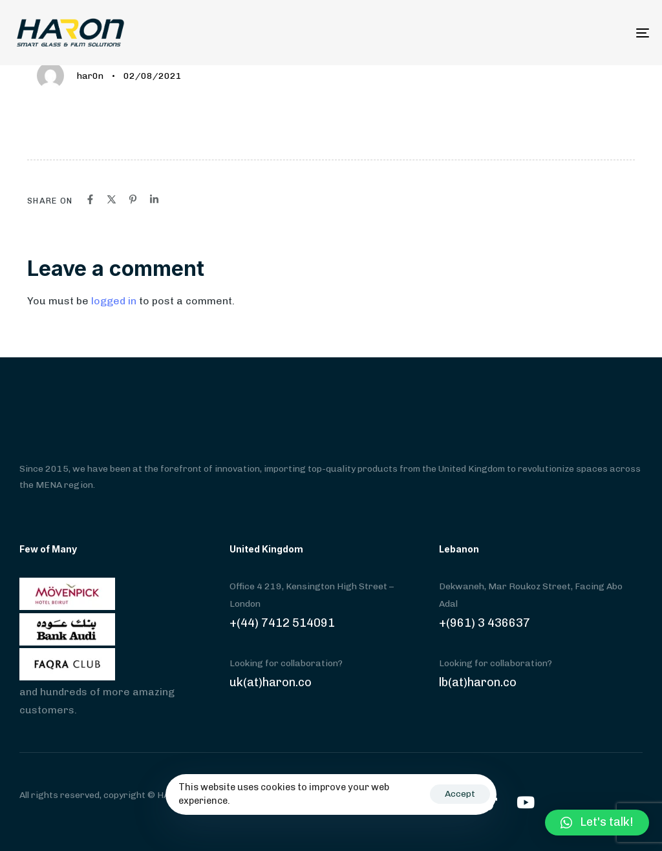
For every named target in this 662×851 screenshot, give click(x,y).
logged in (113, 301)
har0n (90, 75)
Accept (460, 793)
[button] (597, 822)
